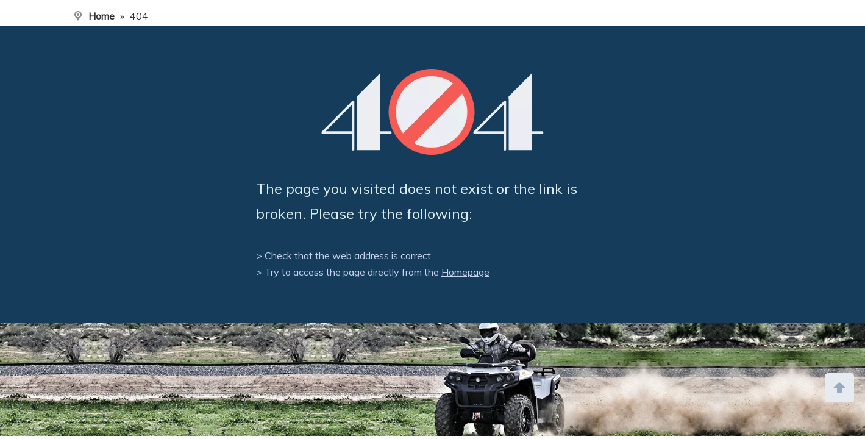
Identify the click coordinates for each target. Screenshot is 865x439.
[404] (432, 112)
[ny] (432, 379)
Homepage (465, 272)
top (839, 386)
